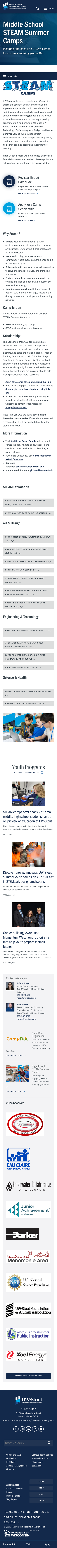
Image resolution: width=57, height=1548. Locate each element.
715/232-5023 (23, 1016)
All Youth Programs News (27, 772)
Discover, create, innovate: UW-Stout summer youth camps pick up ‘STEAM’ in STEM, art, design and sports (28, 877)
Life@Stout (10, 1462)
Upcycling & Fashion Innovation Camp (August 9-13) (25, 605)
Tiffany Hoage (23, 983)
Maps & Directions (40, 1458)
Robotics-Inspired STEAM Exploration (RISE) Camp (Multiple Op (25, 503)
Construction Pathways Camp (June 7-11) (28, 631)
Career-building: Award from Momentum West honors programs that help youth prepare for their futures (26, 940)
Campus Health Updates (42, 1454)
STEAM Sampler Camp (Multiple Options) (28, 513)
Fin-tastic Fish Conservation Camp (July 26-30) (28, 693)
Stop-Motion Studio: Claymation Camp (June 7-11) (28, 539)
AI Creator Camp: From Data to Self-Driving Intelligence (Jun (24, 645)
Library (9, 1492)
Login (41, 1500)
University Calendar (14, 1488)
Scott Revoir (22, 1004)
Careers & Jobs (12, 1484)
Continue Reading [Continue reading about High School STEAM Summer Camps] (14, 1092)
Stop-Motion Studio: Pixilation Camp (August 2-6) (24, 580)
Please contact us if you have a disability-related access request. (26, 1517)
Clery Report (11, 1499)
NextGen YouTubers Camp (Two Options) (28, 561)
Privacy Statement (22, 1420)
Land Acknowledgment (43, 1420)
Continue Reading (15, 1056)
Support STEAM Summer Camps (28, 1376)
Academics (11, 1458)
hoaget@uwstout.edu (16, 407)
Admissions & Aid (13, 1454)
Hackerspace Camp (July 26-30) (23, 667)
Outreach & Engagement (16, 1465)
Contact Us (8, 1420)
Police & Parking (13, 1495)
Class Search (37, 1462)
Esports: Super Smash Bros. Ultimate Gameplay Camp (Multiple (25, 657)
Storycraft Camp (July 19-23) (22, 570)
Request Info (9, 1544)
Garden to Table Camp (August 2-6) (25, 703)
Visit (41, 1488)
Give (41, 1494)
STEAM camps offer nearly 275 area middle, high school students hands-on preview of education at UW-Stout (27, 816)
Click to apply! (25, 221)
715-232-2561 (23, 995)
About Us (10, 1469)
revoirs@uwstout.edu (26, 1019)
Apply (41, 1482)
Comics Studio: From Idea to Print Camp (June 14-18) (26, 551)
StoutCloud (36, 1465)
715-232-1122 (28, 1409)
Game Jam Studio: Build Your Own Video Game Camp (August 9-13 (26, 592)
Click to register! (27, 194)
